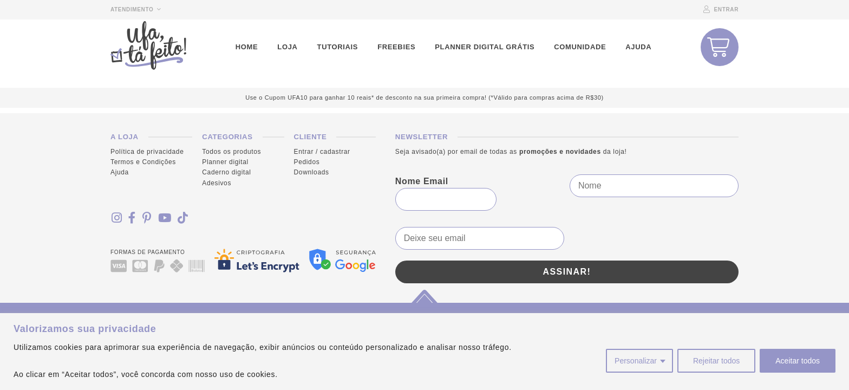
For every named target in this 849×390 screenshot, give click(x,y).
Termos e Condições (143, 162)
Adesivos (216, 183)
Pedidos (307, 162)
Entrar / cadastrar (322, 151)
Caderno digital (226, 172)
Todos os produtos (231, 151)
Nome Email (421, 181)
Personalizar (636, 360)
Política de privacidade (147, 151)
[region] (424, 351)
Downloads (311, 172)
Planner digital (225, 162)
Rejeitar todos (716, 360)
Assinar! (567, 271)
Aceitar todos (797, 360)
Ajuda (119, 172)
